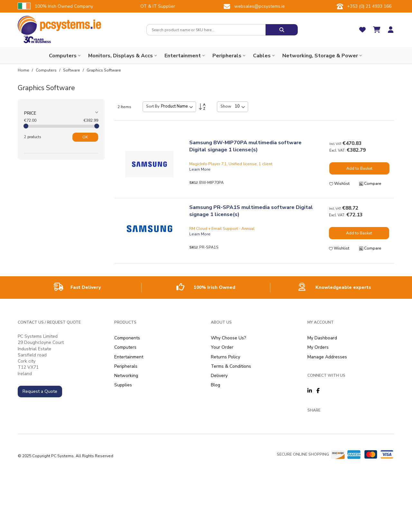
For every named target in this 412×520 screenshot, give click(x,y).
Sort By (152, 106)
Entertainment (128, 357)
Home (24, 70)
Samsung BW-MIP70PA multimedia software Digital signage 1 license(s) (245, 146)
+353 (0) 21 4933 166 (369, 6)
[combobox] (206, 29)
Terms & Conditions (231, 366)
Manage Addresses (327, 357)
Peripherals (125, 366)
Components (127, 338)
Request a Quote (40, 391)
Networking (126, 376)
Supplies (123, 385)
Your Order (222, 347)
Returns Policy (225, 357)
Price (30, 113)
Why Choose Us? (228, 338)
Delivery (219, 376)
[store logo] (59, 25)
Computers (47, 70)
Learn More (200, 169)
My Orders (318, 347)
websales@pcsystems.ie (259, 6)
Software (72, 70)
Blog (215, 385)
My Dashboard (322, 338)
